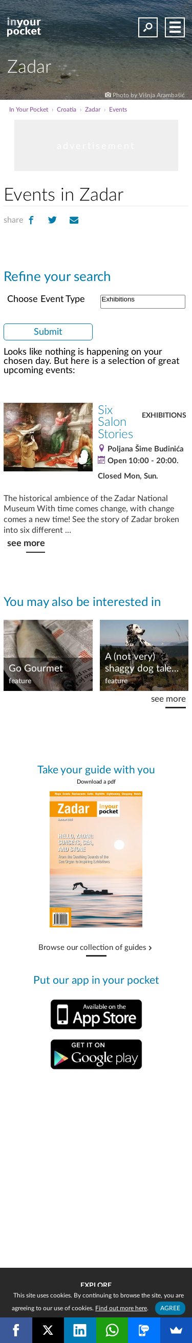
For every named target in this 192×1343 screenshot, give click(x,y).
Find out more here (121, 1308)
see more (26, 543)
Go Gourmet (36, 669)
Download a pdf (96, 782)
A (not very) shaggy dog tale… (142, 663)
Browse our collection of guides (92, 947)
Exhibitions (143, 299)
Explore (96, 1285)
